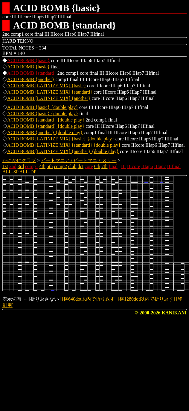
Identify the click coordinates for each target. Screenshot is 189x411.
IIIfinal (174, 166)
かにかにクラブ (19, 160)
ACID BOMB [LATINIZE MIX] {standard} (49, 91)
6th (97, 166)
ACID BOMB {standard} (31, 73)
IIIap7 (160, 166)
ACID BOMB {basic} (28, 60)
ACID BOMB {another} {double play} (45, 132)
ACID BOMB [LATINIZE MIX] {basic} (46, 85)
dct (81, 166)
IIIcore (133, 166)
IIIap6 (147, 166)
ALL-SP (10, 171)
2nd (12, 166)
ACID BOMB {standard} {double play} (45, 119)
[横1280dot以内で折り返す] (146, 299)
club (72, 166)
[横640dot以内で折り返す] (89, 299)
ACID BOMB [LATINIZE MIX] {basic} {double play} (60, 138)
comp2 (60, 166)
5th (50, 166)
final (113, 166)
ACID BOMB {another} (30, 79)
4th (42, 166)
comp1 (31, 166)
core (89, 166)
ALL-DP (27, 171)
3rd (21, 166)
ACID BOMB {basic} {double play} (42, 107)
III (123, 166)
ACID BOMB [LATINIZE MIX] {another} (48, 98)
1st (5, 166)
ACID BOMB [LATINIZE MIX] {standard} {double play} (64, 145)
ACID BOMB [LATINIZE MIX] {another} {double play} (63, 151)
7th (104, 166)
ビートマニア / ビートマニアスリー (78, 160)
